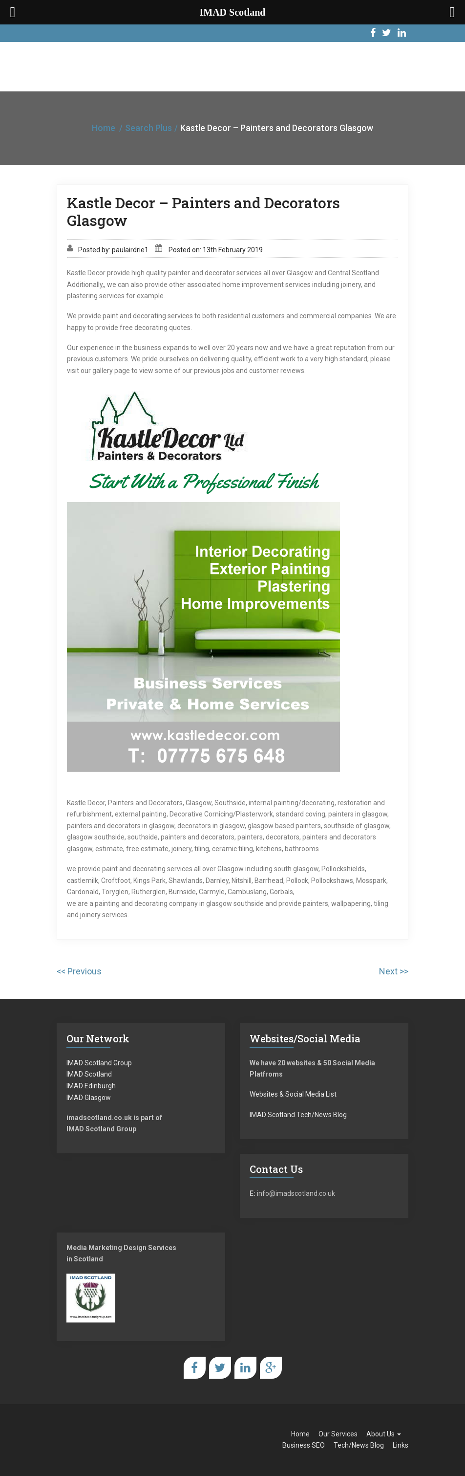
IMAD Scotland (89, 1074)
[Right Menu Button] (452, 12)
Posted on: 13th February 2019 (216, 250)
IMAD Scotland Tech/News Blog (298, 1115)
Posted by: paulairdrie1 (113, 250)
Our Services (338, 1434)
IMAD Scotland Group (99, 1063)
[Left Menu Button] (12, 12)
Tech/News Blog (359, 1445)
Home (103, 128)
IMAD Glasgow (88, 1097)
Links (400, 1445)
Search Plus (148, 128)
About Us (383, 1434)
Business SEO (303, 1445)
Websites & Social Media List (293, 1094)
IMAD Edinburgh (91, 1086)
